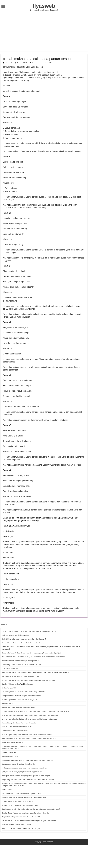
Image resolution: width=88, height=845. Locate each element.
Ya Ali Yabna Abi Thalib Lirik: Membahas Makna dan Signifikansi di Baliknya (29, 631)
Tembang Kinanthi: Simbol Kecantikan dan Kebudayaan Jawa (24, 797)
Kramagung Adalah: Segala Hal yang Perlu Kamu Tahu (21, 665)
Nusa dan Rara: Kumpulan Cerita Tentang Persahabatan (22, 793)
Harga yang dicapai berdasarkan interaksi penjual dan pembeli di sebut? (28, 780)
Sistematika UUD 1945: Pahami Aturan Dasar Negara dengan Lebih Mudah (29, 821)
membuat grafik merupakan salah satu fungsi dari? (20, 700)
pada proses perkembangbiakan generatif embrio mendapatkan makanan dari (30, 715)
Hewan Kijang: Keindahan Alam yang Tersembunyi (20, 723)
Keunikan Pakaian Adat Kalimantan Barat (17, 727)
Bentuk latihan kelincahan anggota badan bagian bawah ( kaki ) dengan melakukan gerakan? (35, 672)
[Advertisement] (44, 31)
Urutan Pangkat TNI (9, 688)
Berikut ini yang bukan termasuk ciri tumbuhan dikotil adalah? (24, 639)
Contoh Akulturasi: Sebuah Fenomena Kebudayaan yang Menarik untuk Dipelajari (31, 653)
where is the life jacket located (12, 742)
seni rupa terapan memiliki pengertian (15, 635)
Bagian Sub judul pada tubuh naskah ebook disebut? (21, 817)
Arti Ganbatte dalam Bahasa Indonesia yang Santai (20, 676)
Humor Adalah (7, 790)
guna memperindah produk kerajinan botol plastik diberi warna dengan (27, 735)
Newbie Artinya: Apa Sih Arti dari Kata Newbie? (19, 764)
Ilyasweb (44, 6)
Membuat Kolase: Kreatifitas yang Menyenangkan (20, 805)
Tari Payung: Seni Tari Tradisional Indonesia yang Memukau (23, 692)
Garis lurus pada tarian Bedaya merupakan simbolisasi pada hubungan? (28, 760)
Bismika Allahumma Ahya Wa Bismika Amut (17, 684)
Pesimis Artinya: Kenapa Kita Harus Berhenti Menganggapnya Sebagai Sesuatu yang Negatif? (36, 711)
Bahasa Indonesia (37, 63)
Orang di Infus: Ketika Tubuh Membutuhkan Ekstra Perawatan (24, 643)
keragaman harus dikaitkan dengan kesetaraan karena (21, 696)
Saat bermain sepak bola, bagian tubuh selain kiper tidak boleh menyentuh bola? (31, 809)
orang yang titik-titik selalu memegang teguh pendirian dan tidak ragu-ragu (28, 680)
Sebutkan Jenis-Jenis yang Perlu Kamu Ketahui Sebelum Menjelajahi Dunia (29, 738)
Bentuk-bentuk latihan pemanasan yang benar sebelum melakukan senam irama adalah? (34, 657)
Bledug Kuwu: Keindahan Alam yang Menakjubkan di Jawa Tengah (26, 776)
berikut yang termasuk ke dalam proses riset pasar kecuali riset (24, 768)
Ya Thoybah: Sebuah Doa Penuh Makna (16, 825)
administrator (9, 63)
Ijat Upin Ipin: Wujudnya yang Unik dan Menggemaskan (22, 772)
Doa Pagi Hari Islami (9, 752)
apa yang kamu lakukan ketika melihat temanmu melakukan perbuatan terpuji (30, 719)
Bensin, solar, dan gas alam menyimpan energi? (19, 707)
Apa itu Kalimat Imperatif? (11, 756)
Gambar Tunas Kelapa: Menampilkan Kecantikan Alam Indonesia (25, 813)
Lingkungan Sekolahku (10, 668)
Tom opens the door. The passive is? (15, 731)
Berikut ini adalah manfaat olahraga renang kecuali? (20, 661)
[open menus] (3, 7)
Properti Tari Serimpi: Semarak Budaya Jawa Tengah (21, 828)
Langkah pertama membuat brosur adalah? (17, 801)
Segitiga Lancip (7, 703)
